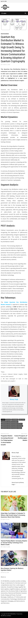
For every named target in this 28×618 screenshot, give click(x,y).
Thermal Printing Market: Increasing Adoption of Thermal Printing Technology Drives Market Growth (14, 542)
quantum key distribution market (9, 421)
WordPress (3, 615)
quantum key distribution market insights (11, 423)
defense (8, 419)
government (15, 419)
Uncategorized (5, 33)
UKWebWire (13, 614)
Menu (4, 13)
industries (21, 419)
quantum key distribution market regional (11, 426)
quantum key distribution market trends (11, 428)
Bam (10, 615)
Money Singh (14, 399)
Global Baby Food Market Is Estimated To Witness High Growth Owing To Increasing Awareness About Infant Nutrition (13, 515)
